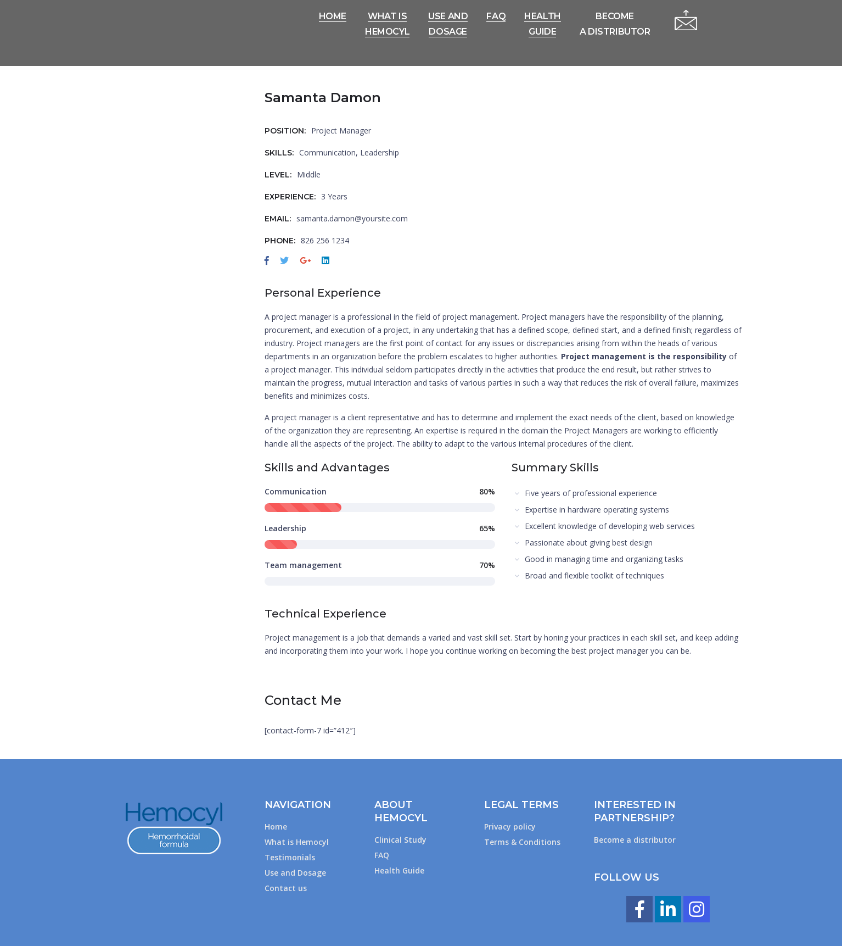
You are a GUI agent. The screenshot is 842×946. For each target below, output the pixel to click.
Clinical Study (400, 839)
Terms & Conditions (522, 842)
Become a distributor (635, 839)
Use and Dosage (295, 872)
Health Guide (399, 870)
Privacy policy (510, 826)
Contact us (286, 888)
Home (276, 826)
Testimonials (290, 857)
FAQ (381, 855)
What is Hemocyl (297, 842)
